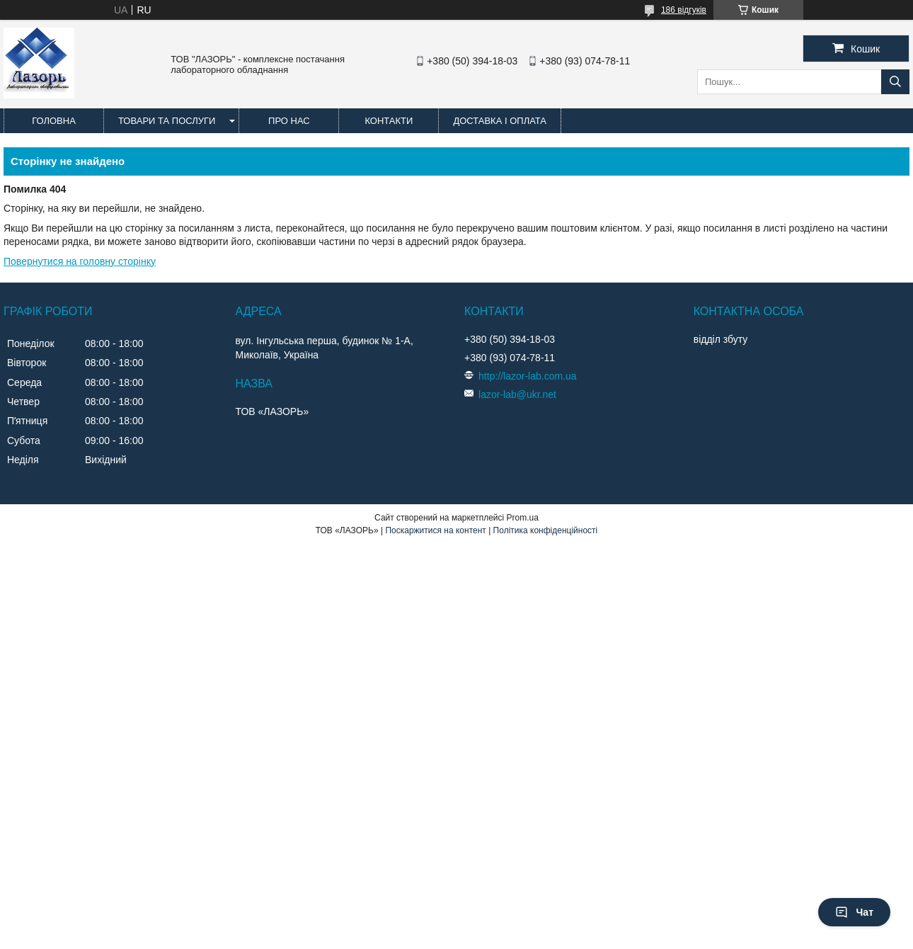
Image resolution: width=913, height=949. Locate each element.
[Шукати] (895, 81)
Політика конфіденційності (545, 530)
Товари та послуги (166, 120)
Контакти (388, 120)
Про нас (289, 120)
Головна (54, 120)
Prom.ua (523, 518)
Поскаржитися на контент (435, 530)
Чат (854, 912)
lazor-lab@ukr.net (517, 394)
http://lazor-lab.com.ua (527, 376)
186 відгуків (683, 10)
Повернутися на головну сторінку (80, 261)
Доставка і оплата (499, 120)
